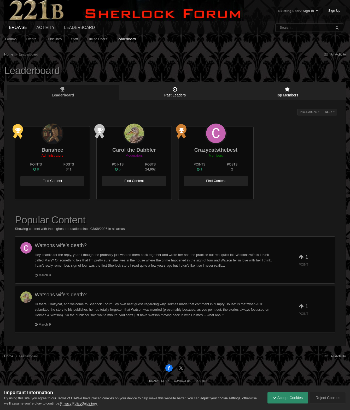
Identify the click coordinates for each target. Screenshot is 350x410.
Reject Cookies (327, 398)
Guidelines (54, 39)
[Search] (290, 28)
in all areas (309, 112)
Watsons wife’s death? (61, 245)
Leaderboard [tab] (63, 92)
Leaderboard (126, 39)
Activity (45, 27)
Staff (74, 39)
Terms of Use (67, 398)
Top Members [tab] (287, 92)
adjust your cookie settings (220, 398)
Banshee (52, 150)
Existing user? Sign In (298, 11)
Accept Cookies (288, 398)
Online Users (97, 39)
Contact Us (182, 381)
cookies (108, 398)
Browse (18, 27)
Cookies (201, 381)
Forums (10, 39)
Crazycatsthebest (216, 150)
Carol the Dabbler (134, 150)
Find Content (52, 181)
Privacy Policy (158, 381)
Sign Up (334, 11)
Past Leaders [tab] (175, 92)
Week (330, 112)
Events (31, 39)
